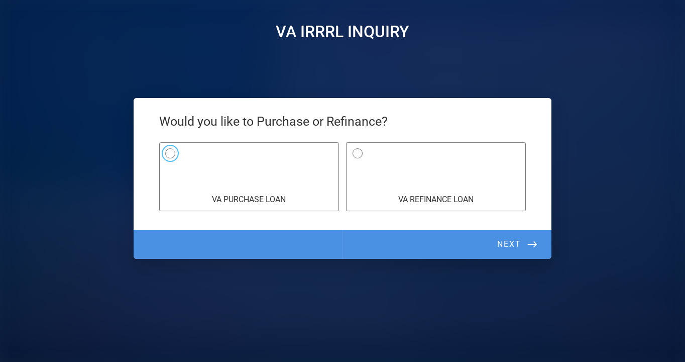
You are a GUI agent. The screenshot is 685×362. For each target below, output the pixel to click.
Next (509, 244)
